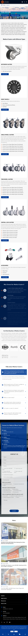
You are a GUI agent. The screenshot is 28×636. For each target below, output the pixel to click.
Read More (4, 74)
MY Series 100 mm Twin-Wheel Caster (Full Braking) (13, 190)
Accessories (4, 265)
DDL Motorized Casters (7, 71)
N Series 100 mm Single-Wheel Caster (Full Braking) (13, 147)
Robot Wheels (5, 99)
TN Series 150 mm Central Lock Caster (10, 232)
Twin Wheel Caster (18, 490)
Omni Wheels (5, 103)
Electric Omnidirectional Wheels (9, 105)
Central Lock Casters (7, 222)
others (5, 485)
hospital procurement (8, 484)
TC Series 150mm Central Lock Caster (10, 235)
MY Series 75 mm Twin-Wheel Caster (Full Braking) (13, 187)
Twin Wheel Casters (7, 179)
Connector (5, 272)
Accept (16, 631)
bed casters (6, 495)
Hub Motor (5, 106)
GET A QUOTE (5, 15)
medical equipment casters (9, 497)
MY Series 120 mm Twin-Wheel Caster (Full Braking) (13, 194)
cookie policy (22, 628)
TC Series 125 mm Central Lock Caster (10, 234)
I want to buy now (19, 468)
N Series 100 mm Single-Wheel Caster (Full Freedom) (13, 149)
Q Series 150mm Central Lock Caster (10, 237)
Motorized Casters (6, 64)
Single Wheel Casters (7, 134)
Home (4, 5)
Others (19, 497)
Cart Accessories (6, 274)
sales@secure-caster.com (7, 431)
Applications (4, 598)
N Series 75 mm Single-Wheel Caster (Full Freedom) (13, 146)
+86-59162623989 (6, 435)
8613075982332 (5, 442)
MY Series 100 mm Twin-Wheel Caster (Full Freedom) (13, 192)
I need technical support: (9, 474)
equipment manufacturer (20, 484)
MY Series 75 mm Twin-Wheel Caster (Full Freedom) (13, 189)
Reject (12, 631)
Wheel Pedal (5, 270)
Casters (7, 5)
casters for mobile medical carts (18, 495)
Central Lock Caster (8, 492)
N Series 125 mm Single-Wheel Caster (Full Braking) (13, 151)
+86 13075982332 (6, 438)
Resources (3, 600)
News (14, 520)
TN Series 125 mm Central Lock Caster (10, 230)
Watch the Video (15, 15)
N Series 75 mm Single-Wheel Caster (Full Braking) (13, 144)
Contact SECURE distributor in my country (8, 472)
